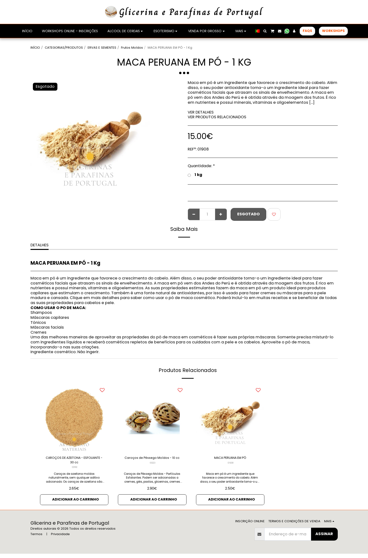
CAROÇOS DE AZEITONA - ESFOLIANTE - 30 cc (74, 461)
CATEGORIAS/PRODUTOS (64, 47)
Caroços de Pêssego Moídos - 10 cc (152, 461)
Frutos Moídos (132, 47)
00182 (74, 470)
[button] (265, 31)
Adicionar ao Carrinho (75, 503)
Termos (36, 538)
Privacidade (60, 538)
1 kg (195, 174)
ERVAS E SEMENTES (102, 47)
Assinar (324, 538)
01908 (230, 464)
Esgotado (248, 214)
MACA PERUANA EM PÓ (230, 458)
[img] (152, 417)
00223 (152, 470)
